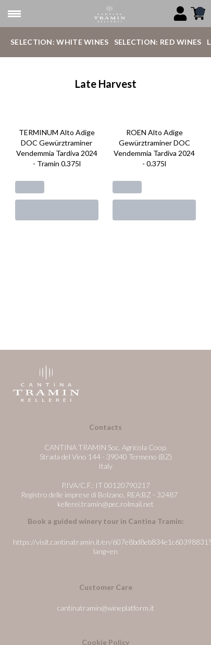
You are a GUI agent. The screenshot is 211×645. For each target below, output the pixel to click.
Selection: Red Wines (158, 41)
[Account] (180, 13)
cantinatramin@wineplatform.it (105, 607)
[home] (109, 13)
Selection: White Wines (59, 41)
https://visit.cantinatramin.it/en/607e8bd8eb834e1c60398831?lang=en (112, 546)
